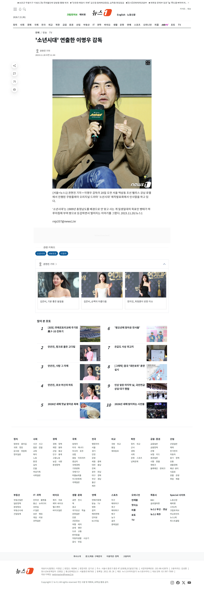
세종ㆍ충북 (96, 461)
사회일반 (37, 475)
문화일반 (76, 514)
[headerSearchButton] (24, 9)
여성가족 (37, 472)
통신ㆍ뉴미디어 (39, 503)
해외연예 (95, 514)
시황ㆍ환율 (155, 461)
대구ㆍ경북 (96, 475)
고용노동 (56, 458)
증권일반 (154, 458)
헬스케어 (56, 507)
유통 (172, 461)
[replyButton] (14, 73)
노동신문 (131, 14)
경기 (93, 451)
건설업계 (17, 514)
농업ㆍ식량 (57, 461)
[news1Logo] (25, 571)
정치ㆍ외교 (135, 444)
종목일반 (115, 524)
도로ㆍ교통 (77, 531)
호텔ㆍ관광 (174, 475)
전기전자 (173, 451)
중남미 (75, 461)
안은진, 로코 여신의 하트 (60, 385)
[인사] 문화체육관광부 (131, 3)
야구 (113, 500)
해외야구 (115, 503)
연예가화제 (96, 500)
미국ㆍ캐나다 (77, 447)
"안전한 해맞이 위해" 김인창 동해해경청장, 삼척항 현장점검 (92, 3)
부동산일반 (18, 500)
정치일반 (17, 454)
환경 (35, 461)
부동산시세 (18, 510)
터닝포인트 (174, 514)
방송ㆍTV (96, 503)
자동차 (173, 454)
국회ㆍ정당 (18, 447)
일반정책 (17, 503)
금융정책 (154, 447)
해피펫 (82, 14)
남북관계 (134, 461)
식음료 (173, 472)
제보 (189, 9)
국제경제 (76, 465)
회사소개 (77, 556)
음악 (93, 510)
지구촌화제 (76, 479)
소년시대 (41, 253)
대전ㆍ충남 (96, 465)
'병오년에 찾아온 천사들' (127, 327)
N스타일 (95, 521)
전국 (94, 439)
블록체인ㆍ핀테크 (157, 468)
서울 (93, 447)
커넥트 (182, 9)
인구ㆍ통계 (57, 454)
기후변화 (76, 468)
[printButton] (14, 89)
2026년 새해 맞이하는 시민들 (129, 404)
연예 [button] (37, 32)
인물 (35, 468)
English (121, 14)
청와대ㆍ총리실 (20, 444)
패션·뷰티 (174, 468)
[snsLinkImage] (172, 582)
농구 (113, 517)
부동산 (17, 495)
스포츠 (114, 495)
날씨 (35, 465)
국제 (74, 439)
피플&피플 (76, 475)
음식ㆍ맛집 (77, 542)
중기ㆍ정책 (174, 458)
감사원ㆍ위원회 (20, 451)
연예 (94, 495)
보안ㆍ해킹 (37, 514)
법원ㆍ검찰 (37, 447)
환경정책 (56, 465)
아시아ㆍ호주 (77, 451)
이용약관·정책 (113, 556)
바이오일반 (57, 510)
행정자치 (95, 444)
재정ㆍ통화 (57, 447)
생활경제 (173, 465)
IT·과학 (37, 495)
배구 (113, 514)
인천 (93, 454)
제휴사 (153, 495)
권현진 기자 (45, 50)
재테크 (153, 465)
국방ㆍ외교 (116, 444)
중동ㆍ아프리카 (78, 458)
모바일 (36, 507)
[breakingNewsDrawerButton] (20, 9)
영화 (93, 507)
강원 (93, 458)
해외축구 (115, 510)
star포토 (52, 253)
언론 (74, 517)
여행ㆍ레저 (77, 524)
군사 (133, 447)
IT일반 (36, 510)
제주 (93, 486)
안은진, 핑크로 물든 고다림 (61, 346)
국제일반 (76, 482)
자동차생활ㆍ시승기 (80, 538)
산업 (172, 439)
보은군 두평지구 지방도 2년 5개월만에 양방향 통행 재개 (38, 3)
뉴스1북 (173, 517)
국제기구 (76, 472)
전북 (93, 468)
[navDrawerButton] (15, 9)
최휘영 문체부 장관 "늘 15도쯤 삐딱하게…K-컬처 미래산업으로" (172, 3)
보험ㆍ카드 (155, 454)
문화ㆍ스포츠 (136, 458)
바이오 (56, 495)
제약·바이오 (58, 503)
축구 (113, 507)
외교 (113, 439)
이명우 (64, 253)
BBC (152, 500)
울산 (93, 482)
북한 (133, 439)
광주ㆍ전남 (96, 472)
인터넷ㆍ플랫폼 (39, 500)
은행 (152, 451)
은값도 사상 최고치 (124, 346)
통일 (113, 447)
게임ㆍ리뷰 (37, 517)
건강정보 (76, 521)
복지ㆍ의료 (57, 500)
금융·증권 (155, 439)
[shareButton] (14, 65)
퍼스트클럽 (174, 521)
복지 (35, 454)
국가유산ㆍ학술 (78, 510)
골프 (113, 521)
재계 (172, 447)
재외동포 (115, 451)
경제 (55, 439)
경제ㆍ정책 (57, 444)
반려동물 (76, 535)
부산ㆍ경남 (96, 479)
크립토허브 (72, 14)
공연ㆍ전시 (77, 500)
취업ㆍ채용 (174, 479)
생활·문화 (77, 495)
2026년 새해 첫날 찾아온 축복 (63, 404)
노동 (35, 458)
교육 (35, 451)
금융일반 (154, 444)
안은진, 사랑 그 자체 (58, 365)
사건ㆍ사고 (37, 444)
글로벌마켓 (155, 503)
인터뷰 (94, 517)
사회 (35, 439)
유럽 (74, 454)
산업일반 (173, 444)
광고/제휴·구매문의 (93, 556)
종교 (74, 507)
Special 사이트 (177, 495)
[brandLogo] (102, 12)
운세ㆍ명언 (77, 528)
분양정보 (17, 507)
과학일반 (37, 521)
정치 (16, 439)
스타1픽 (173, 507)
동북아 (75, 444)
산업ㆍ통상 (57, 451)
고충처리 (127, 556)
